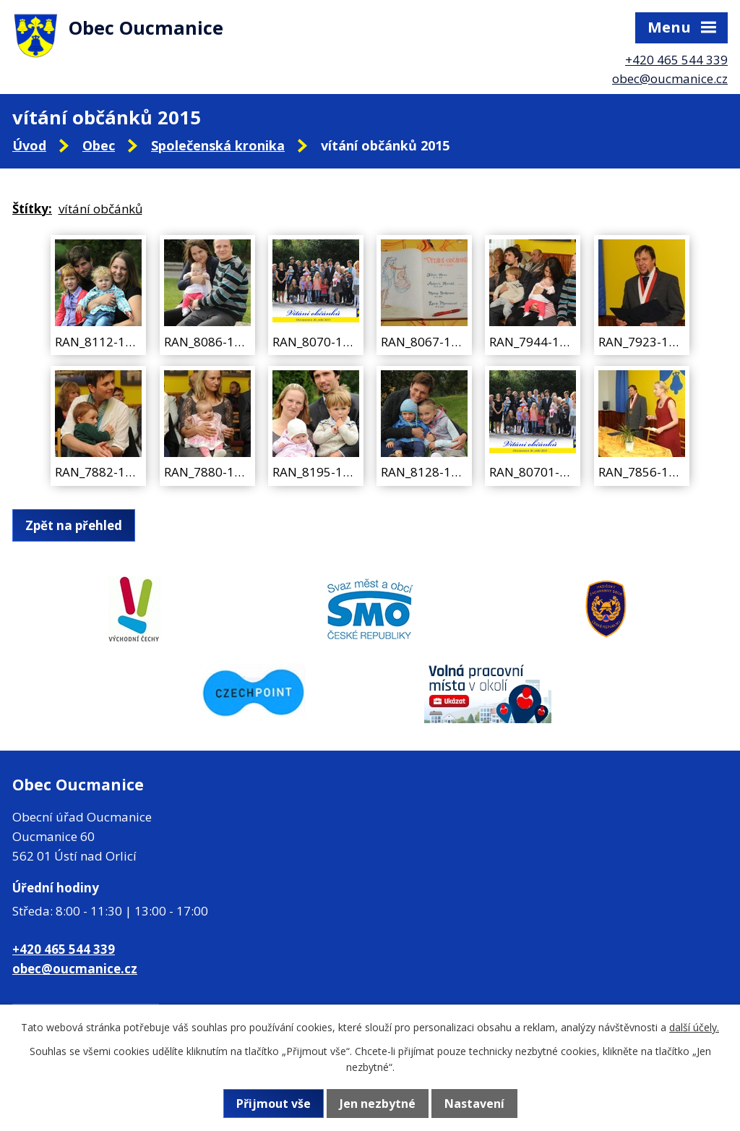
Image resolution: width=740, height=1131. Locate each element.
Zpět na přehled (73, 525)
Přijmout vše (273, 1103)
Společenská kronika (218, 145)
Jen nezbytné (378, 1103)
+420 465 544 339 (676, 59)
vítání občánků (100, 208)
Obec (98, 145)
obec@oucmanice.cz (670, 78)
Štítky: (32, 208)
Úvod (29, 145)
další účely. (694, 1027)
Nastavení (474, 1103)
